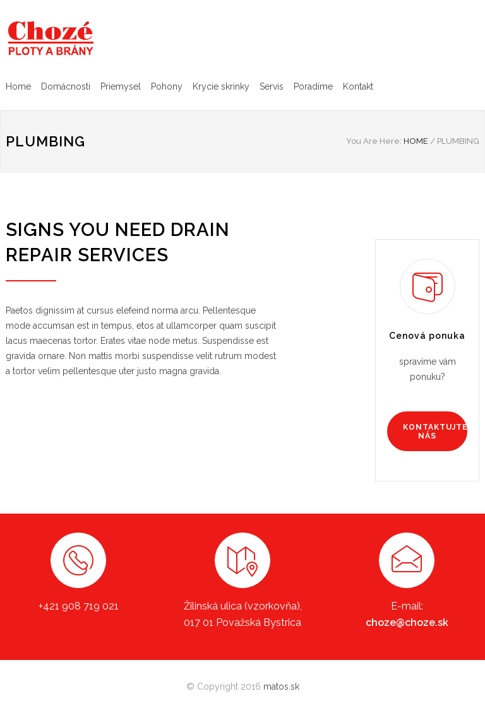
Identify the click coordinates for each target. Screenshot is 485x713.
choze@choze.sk (407, 622)
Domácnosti (65, 86)
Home (18, 86)
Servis (272, 86)
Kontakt (358, 86)
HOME (416, 141)
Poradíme (313, 86)
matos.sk (281, 686)
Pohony (167, 86)
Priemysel (120, 86)
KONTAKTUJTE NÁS (435, 431)
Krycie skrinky (221, 86)
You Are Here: (374, 141)
